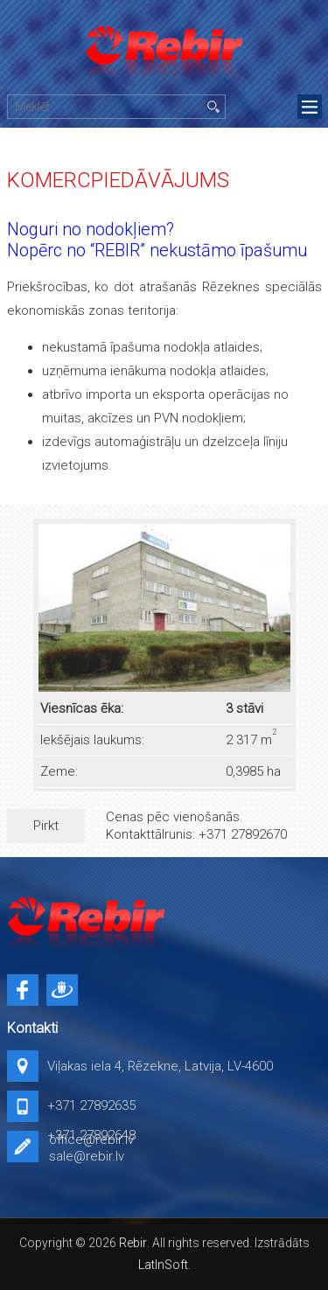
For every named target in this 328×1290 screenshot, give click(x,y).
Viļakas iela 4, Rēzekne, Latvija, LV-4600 (160, 1066)
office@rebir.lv (91, 1139)
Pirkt (46, 825)
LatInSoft (163, 1265)
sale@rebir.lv (86, 1156)
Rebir (133, 1243)
